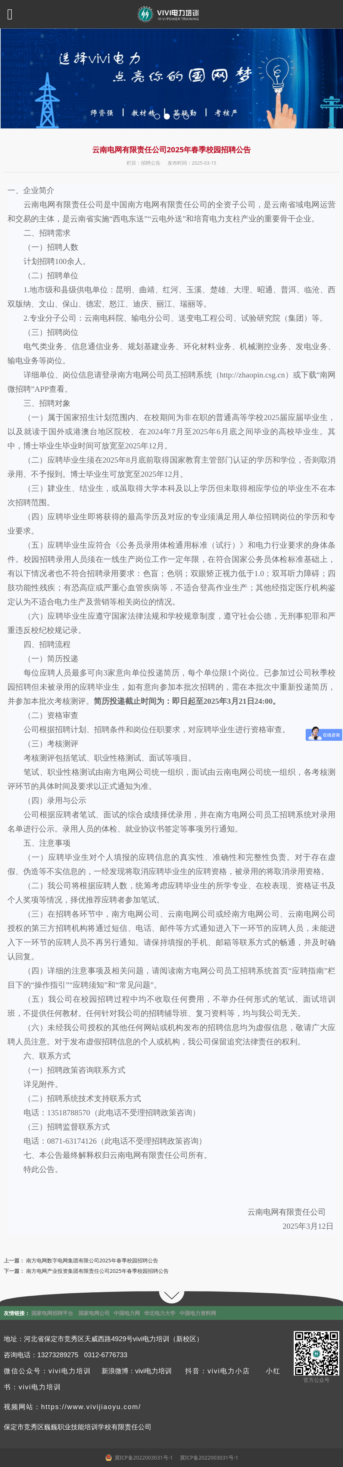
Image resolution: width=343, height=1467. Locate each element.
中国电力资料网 (198, 1313)
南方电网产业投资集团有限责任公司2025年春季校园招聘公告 (97, 1270)
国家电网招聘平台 (52, 1313)
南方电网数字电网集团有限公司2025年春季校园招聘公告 (92, 1260)
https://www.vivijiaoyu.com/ (91, 1407)
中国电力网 (127, 1313)
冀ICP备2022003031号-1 (208, 1457)
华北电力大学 (159, 1313)
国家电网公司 (94, 1313)
